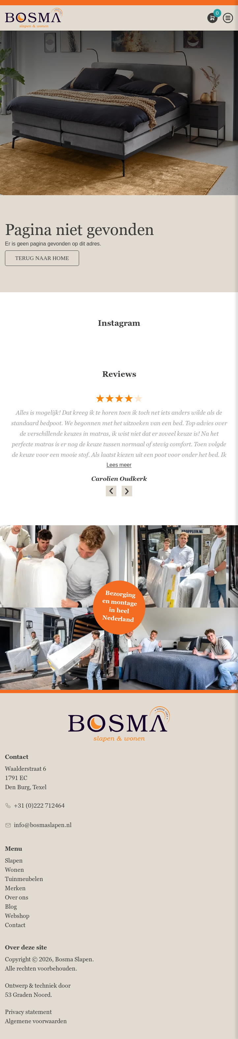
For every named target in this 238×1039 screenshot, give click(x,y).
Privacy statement (28, 1012)
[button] (111, 491)
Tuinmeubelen (24, 879)
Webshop (17, 916)
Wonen (14, 869)
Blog (11, 906)
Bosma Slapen (73, 959)
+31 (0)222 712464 (39, 805)
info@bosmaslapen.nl (43, 825)
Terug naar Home (42, 258)
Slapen (14, 860)
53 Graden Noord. (28, 995)
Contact (15, 925)
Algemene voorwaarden (36, 1021)
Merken (15, 888)
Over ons (16, 897)
